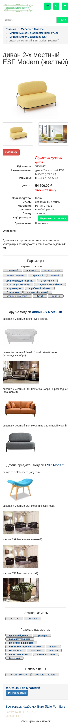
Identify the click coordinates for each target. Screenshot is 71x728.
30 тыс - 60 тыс (18, 674)
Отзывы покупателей (23, 687)
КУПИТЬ (11, 152)
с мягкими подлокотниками (25, 646)
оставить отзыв (17, 693)
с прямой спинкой (37, 292)
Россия (54, 650)
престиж (31, 270)
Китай (39, 296)
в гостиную (47, 280)
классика (36, 650)
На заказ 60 (15, 650)
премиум (42, 635)
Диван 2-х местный (47, 312)
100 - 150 (14, 618)
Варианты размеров (53, 218)
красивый (12, 270)
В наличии (13, 292)
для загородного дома (20, 280)
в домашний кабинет (50, 284)
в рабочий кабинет (40, 288)
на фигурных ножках (21, 642)
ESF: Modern (55, 465)
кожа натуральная (19, 639)
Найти (62, 19)
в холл (53, 646)
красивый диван (19, 635)
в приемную (14, 288)
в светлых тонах (19, 654)
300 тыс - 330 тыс (45, 674)
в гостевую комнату (18, 284)
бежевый (14, 658)
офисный (37, 275)
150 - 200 (32, 618)
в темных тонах (46, 654)
